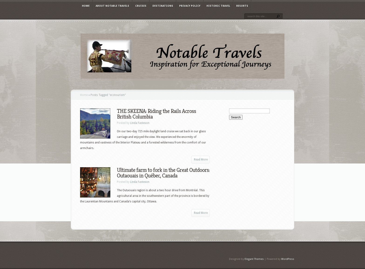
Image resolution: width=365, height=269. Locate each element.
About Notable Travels (112, 5)
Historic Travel (218, 5)
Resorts (242, 5)
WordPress (287, 259)
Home (86, 5)
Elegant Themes (254, 259)
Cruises (140, 5)
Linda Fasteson (139, 123)
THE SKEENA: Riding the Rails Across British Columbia (156, 114)
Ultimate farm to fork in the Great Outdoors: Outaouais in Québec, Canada (163, 173)
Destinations (162, 5)
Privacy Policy (189, 5)
